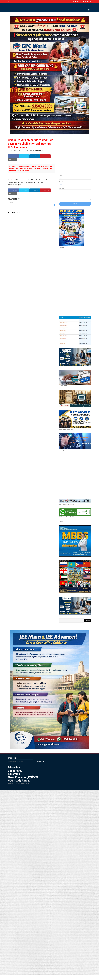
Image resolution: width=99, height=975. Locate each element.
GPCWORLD (39, 151)
